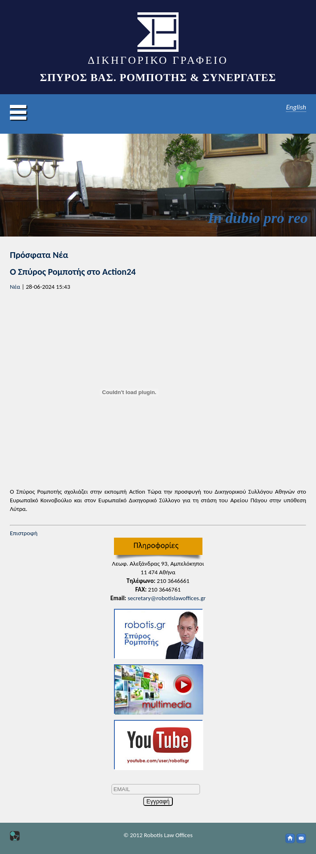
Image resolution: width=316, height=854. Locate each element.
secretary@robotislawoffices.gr (167, 598)
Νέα (15, 286)
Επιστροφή (23, 533)
